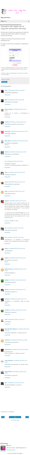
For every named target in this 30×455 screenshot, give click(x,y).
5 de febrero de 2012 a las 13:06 (17, 152)
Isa (5, 237)
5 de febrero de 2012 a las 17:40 (17, 310)
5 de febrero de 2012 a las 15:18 (17, 258)
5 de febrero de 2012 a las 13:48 (15, 237)
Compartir (4, 81)
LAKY (9, 445)
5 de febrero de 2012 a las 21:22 (16, 319)
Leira (6, 319)
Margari (7, 280)
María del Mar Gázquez (11, 329)
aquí (8, 40)
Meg (6, 99)
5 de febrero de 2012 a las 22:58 (18, 340)
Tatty (6, 191)
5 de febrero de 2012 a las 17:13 (17, 289)
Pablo (6, 248)
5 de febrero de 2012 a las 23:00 (20, 349)
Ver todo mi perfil (11, 450)
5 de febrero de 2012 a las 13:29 (15, 228)
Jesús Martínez (9, 360)
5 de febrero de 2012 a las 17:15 (18, 299)
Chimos (7, 152)
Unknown (7, 340)
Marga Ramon (8, 371)
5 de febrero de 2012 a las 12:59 (19, 131)
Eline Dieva (8, 140)
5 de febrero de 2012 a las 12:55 (16, 90)
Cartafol (7, 122)
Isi (5, 161)
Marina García (8, 269)
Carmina (7, 299)
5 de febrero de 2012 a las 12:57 (17, 122)
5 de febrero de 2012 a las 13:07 (14, 161)
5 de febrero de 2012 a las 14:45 (16, 248)
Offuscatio (7, 131)
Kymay (6, 258)
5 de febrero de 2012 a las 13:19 (17, 200)
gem (6, 382)
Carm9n (7, 310)
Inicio (15, 417)
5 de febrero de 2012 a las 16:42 (17, 280)
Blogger (20, 453)
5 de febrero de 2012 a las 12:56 (15, 99)
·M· (5, 228)
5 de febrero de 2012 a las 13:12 (16, 182)
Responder (7, 94)
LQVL (6, 172)
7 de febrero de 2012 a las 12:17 (16, 382)
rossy (6, 182)
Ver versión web (15, 420)
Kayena (7, 200)
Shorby (7, 289)
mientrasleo (8, 349)
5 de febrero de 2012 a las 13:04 (19, 140)
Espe (6, 90)
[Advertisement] (15, 4)
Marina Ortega (8, 109)
